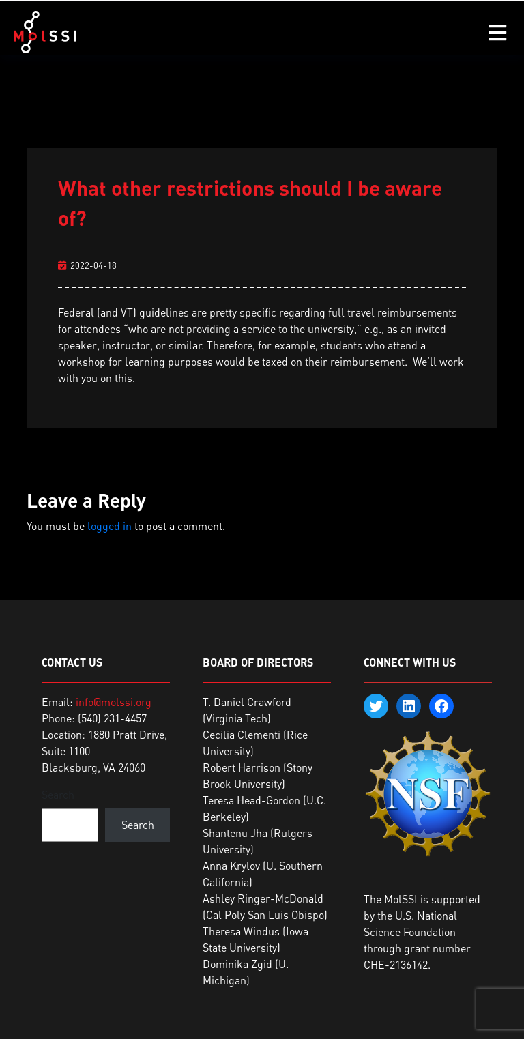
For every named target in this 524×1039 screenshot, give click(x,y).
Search (58, 795)
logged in (109, 526)
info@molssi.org (113, 702)
